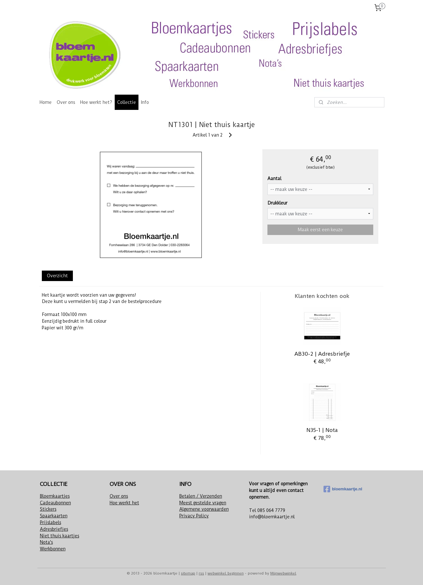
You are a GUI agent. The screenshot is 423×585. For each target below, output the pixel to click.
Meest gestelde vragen (202, 502)
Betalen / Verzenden (200, 496)
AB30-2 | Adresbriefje (322, 354)
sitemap (188, 573)
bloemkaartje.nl (343, 489)
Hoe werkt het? (96, 102)
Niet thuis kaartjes (59, 535)
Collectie (126, 102)
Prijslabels (50, 522)
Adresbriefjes (54, 529)
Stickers (48, 509)
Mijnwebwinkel (283, 573)
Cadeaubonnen (55, 502)
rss (201, 573)
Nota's (46, 542)
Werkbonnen (53, 548)
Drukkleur (278, 202)
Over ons (66, 102)
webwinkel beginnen (226, 573)
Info (145, 102)
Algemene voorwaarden (204, 509)
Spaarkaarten (53, 515)
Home (46, 102)
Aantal (275, 178)
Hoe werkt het (124, 502)
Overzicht (57, 275)
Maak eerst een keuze (320, 229)
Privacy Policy (194, 515)
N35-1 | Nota (322, 430)
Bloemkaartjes (55, 496)
